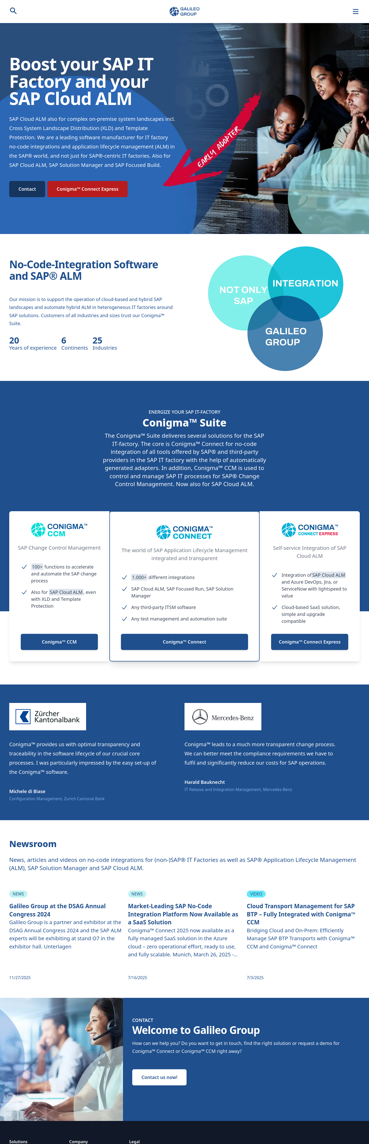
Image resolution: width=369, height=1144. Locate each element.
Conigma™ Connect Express (87, 189)
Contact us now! (159, 1077)
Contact (27, 189)
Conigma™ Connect (184, 642)
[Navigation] (356, 12)
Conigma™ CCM (59, 642)
